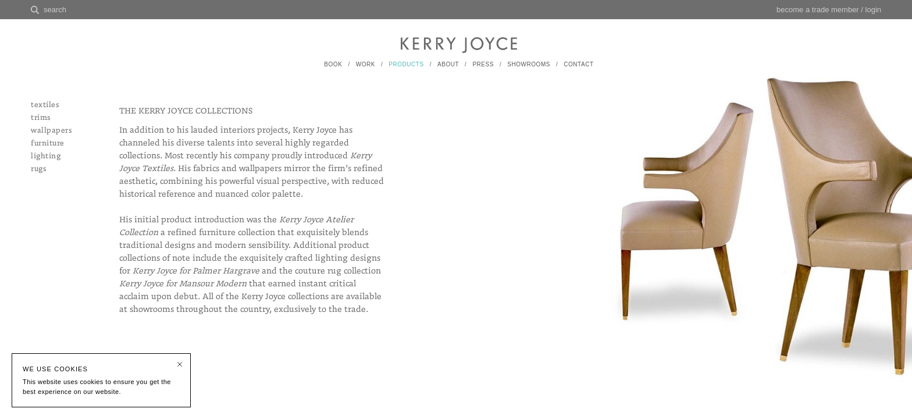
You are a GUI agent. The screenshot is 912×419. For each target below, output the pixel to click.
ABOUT (448, 64)
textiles (45, 105)
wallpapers (51, 130)
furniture (48, 143)
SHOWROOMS (528, 64)
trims (41, 117)
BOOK (333, 64)
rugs (38, 169)
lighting (45, 156)
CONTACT (578, 64)
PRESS (483, 64)
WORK (365, 64)
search (55, 9)
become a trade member (817, 9)
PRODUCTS (406, 64)
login (873, 9)
